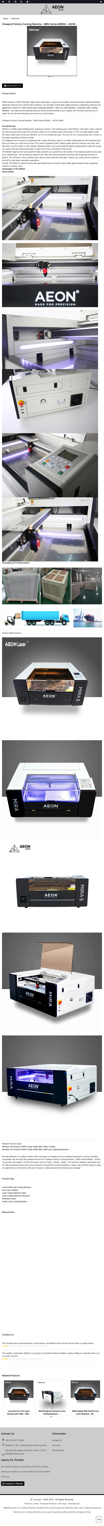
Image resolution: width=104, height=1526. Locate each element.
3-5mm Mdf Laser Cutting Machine (16, 1187)
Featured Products (48, 1503)
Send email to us (13, 86)
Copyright (37, 1499)
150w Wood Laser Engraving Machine (38, 108)
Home (5, 18)
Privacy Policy (58, 1450)
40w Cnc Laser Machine (65, 108)
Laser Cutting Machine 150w (14, 1193)
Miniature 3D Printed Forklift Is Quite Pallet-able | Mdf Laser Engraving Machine (35, 1149)
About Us (56, 1445)
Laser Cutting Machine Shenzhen (16, 1196)
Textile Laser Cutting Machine (14, 1201)
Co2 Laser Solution (10, 1190)
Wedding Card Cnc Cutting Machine (19, 1507)
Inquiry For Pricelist (14, 1483)
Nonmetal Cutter (9, 1199)
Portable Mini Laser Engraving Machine (55, 1507)
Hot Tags (62, 1503)
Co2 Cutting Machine (31, 1512)
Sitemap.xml (74, 1503)
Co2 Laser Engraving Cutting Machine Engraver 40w (66, 1512)
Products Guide (31, 1503)
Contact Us (57, 1440)
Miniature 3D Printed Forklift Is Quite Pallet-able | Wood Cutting (28, 1147)
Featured (15, 18)
